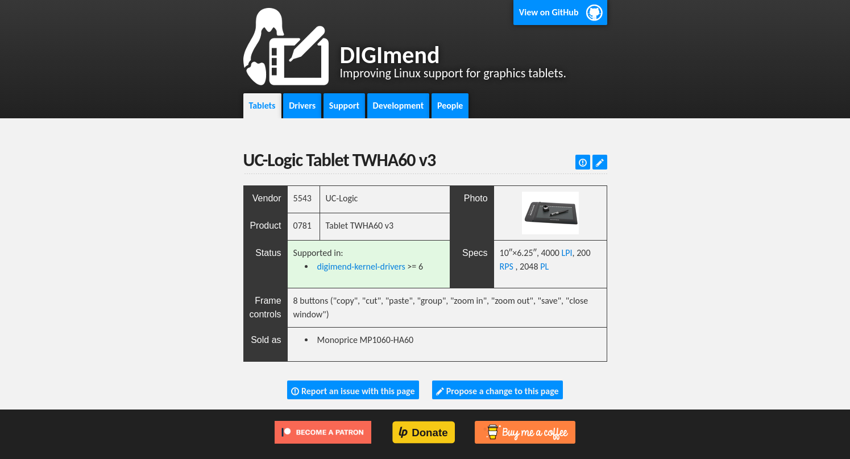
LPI (567, 252)
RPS (506, 266)
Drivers (302, 105)
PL (544, 266)
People (450, 105)
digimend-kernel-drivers (361, 266)
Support (344, 105)
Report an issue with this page (352, 391)
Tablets (262, 105)
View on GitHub (549, 12)
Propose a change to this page (497, 391)
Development (398, 105)
